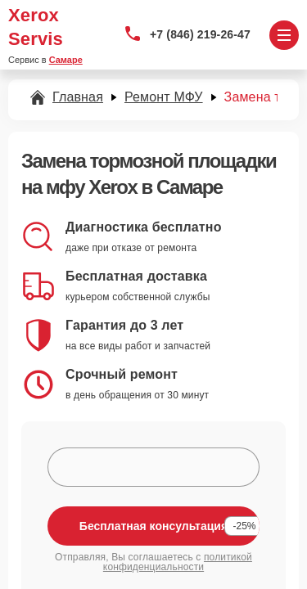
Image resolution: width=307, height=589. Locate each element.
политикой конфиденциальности (177, 562)
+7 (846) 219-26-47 (200, 34)
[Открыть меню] (284, 35)
